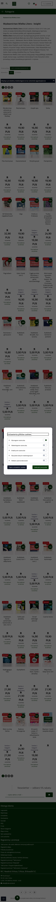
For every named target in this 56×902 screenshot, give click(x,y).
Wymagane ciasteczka (18, 440)
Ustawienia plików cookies (19, 434)
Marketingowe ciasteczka (19, 445)
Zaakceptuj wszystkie (40, 467)
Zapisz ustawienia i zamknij (17, 467)
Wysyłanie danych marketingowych (22, 455)
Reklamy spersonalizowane (19, 460)
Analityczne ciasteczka (18, 450)
